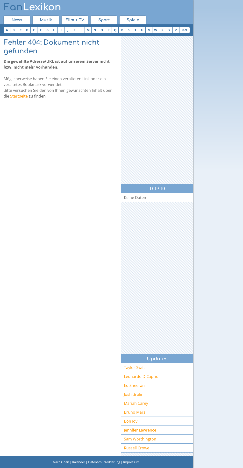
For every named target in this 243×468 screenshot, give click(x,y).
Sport (104, 20)
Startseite (19, 96)
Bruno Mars (134, 412)
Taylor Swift (134, 367)
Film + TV (75, 20)
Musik (46, 20)
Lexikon (32, 7)
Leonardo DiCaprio (141, 376)
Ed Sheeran (134, 385)
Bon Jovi (131, 421)
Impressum (131, 462)
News (17, 20)
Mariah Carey (136, 403)
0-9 (184, 30)
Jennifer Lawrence (140, 430)
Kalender (78, 462)
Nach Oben (61, 462)
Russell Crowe (136, 448)
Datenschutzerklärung (104, 462)
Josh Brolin (133, 394)
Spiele (133, 20)
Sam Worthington (140, 439)
